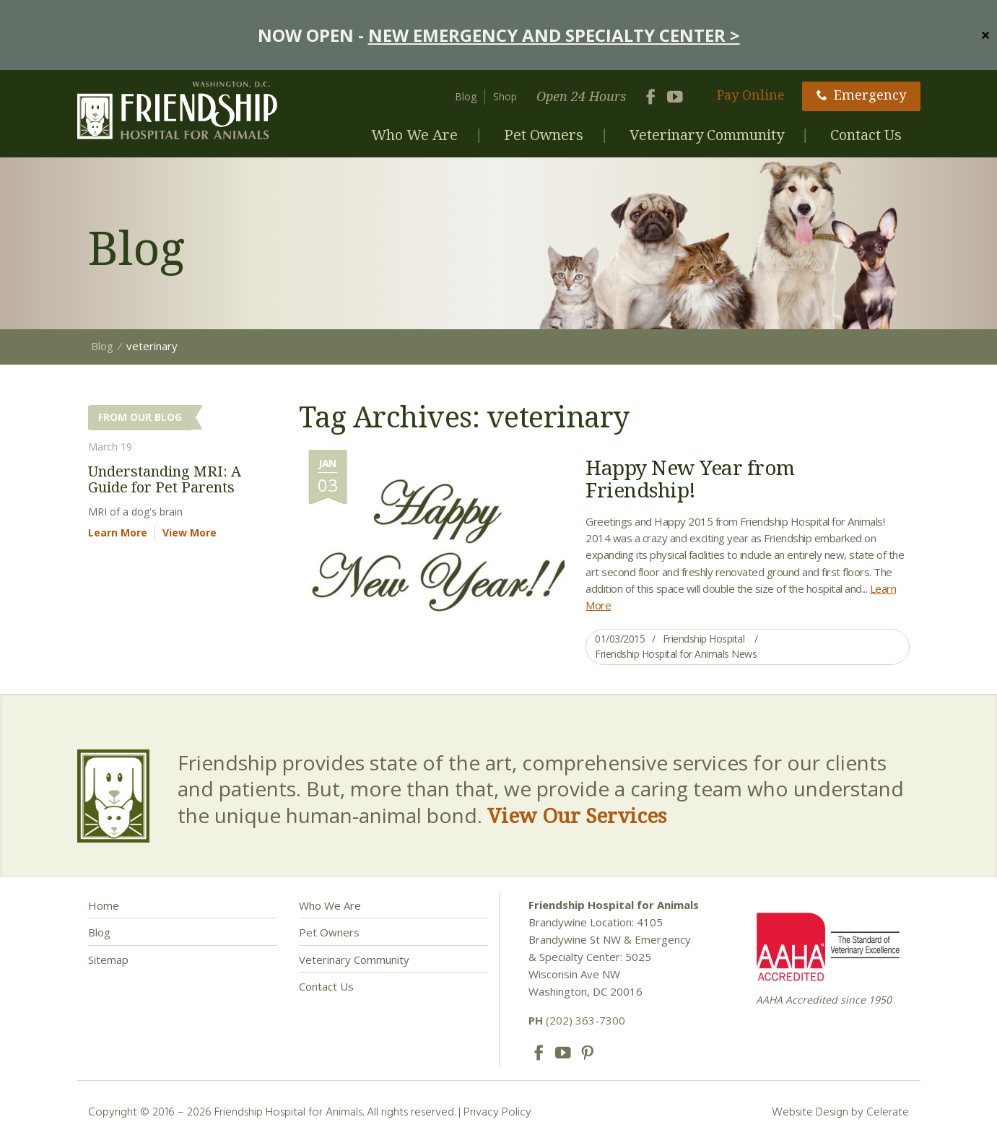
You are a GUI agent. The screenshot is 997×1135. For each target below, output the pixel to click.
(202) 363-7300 (576, 1020)
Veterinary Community (707, 134)
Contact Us (866, 134)
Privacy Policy (497, 1111)
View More (189, 532)
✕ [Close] (985, 35)
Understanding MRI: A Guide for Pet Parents (164, 479)
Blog (465, 96)
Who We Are (414, 134)
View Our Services (576, 815)
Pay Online (751, 94)
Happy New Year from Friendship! (690, 478)
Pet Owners (543, 134)
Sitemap (108, 959)
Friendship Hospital (704, 638)
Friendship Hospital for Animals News (676, 654)
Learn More (117, 532)
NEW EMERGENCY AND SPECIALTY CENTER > (554, 35)
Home (103, 905)
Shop (505, 96)
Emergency (861, 94)
